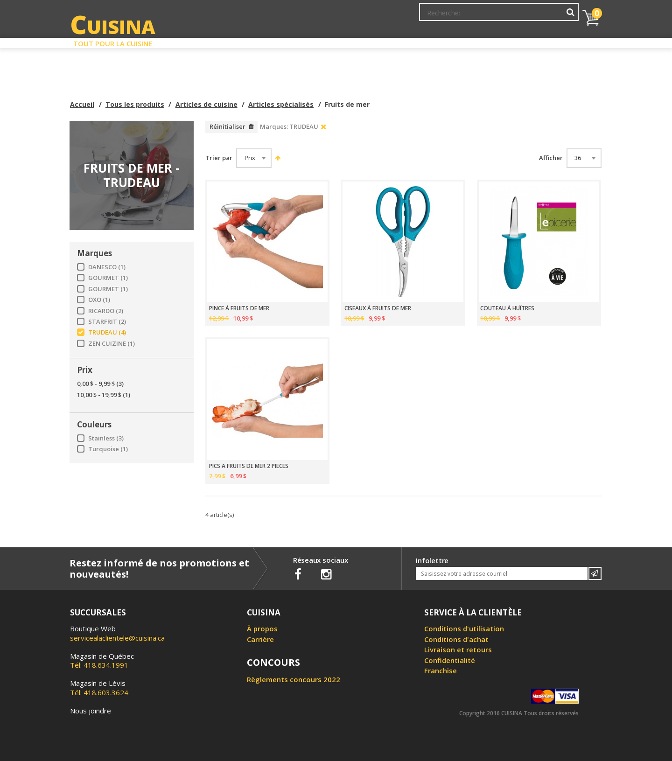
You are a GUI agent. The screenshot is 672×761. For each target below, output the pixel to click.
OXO (99, 300)
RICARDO (105, 311)
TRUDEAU (107, 332)
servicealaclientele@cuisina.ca (117, 637)
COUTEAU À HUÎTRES (507, 308)
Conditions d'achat (456, 639)
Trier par (218, 158)
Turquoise (108, 449)
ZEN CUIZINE (111, 344)
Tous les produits (134, 104)
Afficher (551, 158)
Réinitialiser (227, 126)
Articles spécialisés (281, 104)
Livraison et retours (458, 649)
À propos (262, 628)
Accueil (82, 104)
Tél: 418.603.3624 (99, 687)
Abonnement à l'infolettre (370, 16)
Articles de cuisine (206, 104)
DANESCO (107, 267)
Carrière (260, 639)
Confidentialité (449, 660)
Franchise (440, 670)
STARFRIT (107, 322)
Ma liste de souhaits (496, 16)
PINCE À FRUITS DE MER (239, 308)
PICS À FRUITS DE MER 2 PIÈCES (248, 466)
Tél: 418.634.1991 (102, 660)
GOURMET (108, 278)
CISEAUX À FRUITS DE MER (377, 308)
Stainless (106, 438)
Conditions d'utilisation (464, 628)
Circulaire (403, 41)
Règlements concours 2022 (293, 679)
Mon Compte (438, 16)
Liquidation (335, 41)
